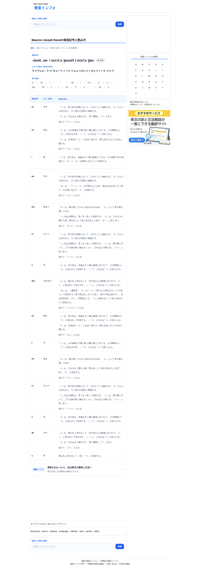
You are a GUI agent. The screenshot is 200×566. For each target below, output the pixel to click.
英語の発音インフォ (89, 561)
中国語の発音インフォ (110, 561)
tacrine (89, 531)
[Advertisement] (108, 6)
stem (81, 531)
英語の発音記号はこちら (139, 102)
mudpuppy (63, 531)
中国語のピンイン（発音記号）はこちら (145, 104)
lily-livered (35, 531)
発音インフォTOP (77, 564)
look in (45, 531)
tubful (96, 531)
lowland (53, 531)
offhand (74, 531)
